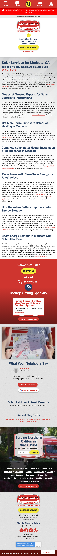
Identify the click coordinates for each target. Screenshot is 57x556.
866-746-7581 (28, 4)
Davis (33, 465)
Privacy (37, 542)
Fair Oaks (19, 468)
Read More (28, 12)
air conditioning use (41, 254)
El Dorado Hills (44, 465)
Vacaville (35, 478)
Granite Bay (39, 468)
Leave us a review (29, 387)
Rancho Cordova (11, 475)
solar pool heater (7, 136)
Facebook (31, 526)
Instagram (36, 526)
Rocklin (39, 475)
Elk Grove (8, 468)
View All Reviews (28, 382)
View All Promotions (28, 316)
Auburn (10, 465)
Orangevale (31, 471)
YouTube (26, 526)
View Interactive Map (28, 482)
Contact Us (28, 269)
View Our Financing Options (28, 519)
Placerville (42, 471)
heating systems (40, 193)
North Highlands (16, 471)
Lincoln (50, 468)
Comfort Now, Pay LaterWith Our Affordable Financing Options (28, 41)
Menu (6, 6)
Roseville (49, 475)
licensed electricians (38, 114)
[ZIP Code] (24, 449)
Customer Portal (28, 51)
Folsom (29, 468)
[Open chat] (48, 552)
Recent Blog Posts (28, 412)
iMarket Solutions (19, 552)
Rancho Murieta (26, 475)
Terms (39, 542)
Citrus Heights (22, 465)
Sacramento (23, 478)
